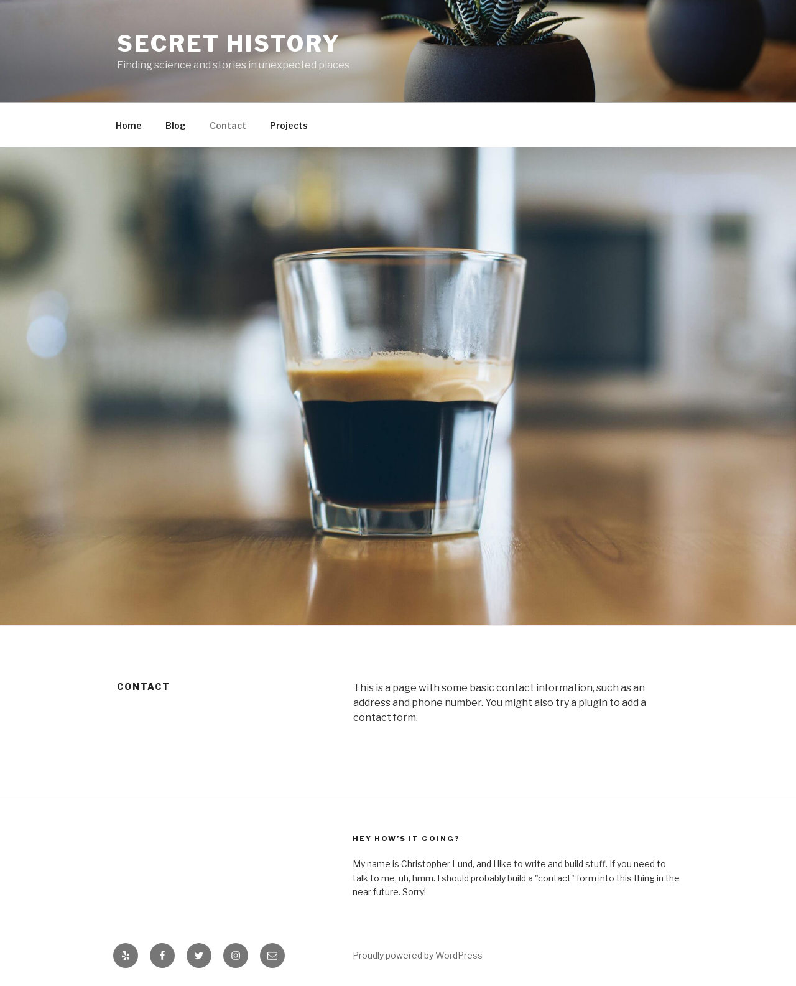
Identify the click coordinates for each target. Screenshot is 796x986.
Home (129, 125)
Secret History (229, 43)
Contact (228, 125)
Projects (289, 125)
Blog (175, 125)
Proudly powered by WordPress (418, 955)
